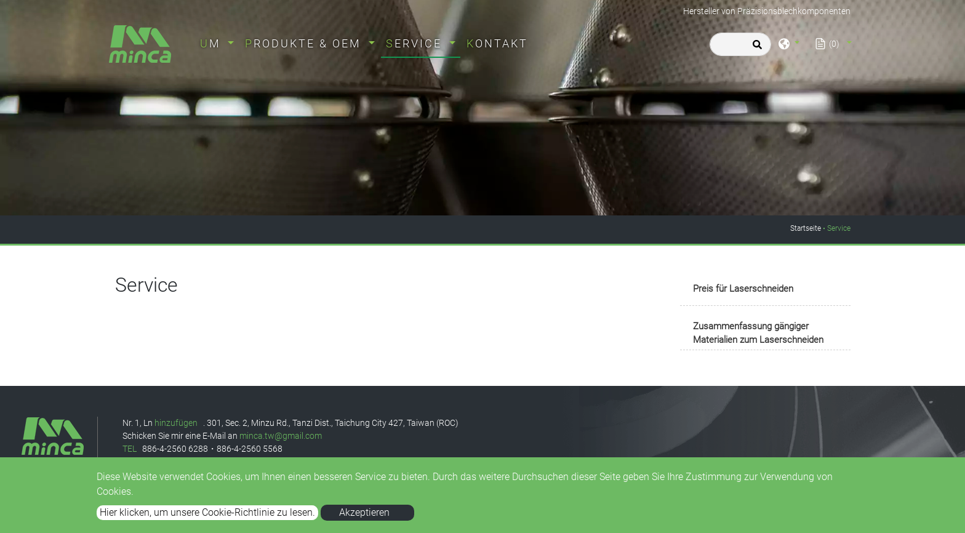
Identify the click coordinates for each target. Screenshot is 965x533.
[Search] (740, 44)
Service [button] (416, 43)
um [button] (212, 43)
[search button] (755, 48)
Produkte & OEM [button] (305, 43)
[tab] (765, 289)
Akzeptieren (364, 512)
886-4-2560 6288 (175, 449)
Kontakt (497, 43)
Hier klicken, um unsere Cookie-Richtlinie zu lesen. (207, 512)
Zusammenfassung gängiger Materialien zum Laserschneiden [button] (758, 333)
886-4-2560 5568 (249, 449)
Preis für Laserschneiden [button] (743, 288)
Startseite (805, 228)
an (233, 436)
